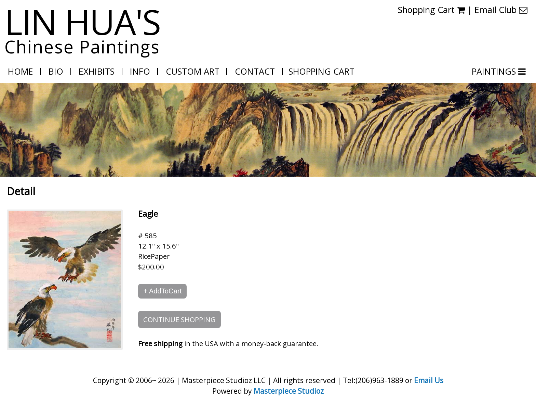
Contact (255, 71)
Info (140, 71)
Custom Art (192, 71)
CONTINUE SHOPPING (179, 319)
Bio (56, 71)
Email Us (428, 380)
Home (20, 71)
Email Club (500, 9)
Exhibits (97, 71)
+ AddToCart (162, 291)
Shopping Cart (431, 9)
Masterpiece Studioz (289, 391)
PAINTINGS (495, 71)
